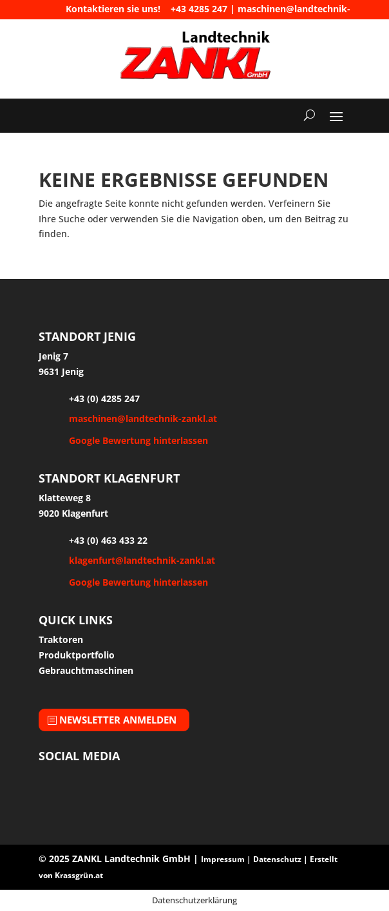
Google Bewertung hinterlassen (138, 440)
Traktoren (61, 639)
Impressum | (227, 859)
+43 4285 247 (199, 9)
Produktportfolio (77, 655)
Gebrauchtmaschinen (86, 670)
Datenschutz (277, 859)
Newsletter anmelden (117, 719)
